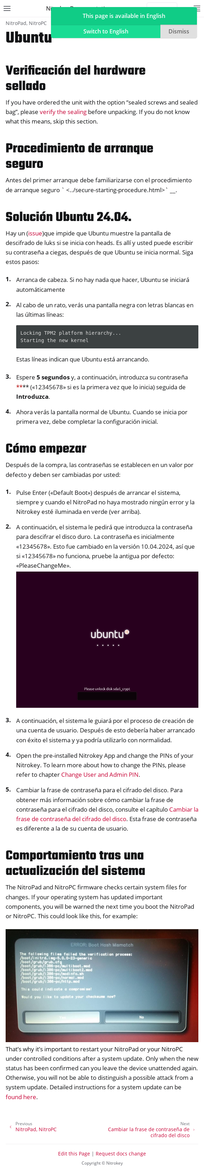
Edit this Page (74, 1153)
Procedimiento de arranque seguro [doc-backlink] (79, 157)
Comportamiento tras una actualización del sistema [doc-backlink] (75, 864)
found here (21, 1097)
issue (35, 233)
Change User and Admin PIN (100, 774)
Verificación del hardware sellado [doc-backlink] (76, 79)
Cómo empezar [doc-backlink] (46, 449)
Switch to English (105, 31)
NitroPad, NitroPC (26, 23)
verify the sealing (63, 112)
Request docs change (121, 1153)
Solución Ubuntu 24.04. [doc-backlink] (69, 218)
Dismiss (178, 31)
